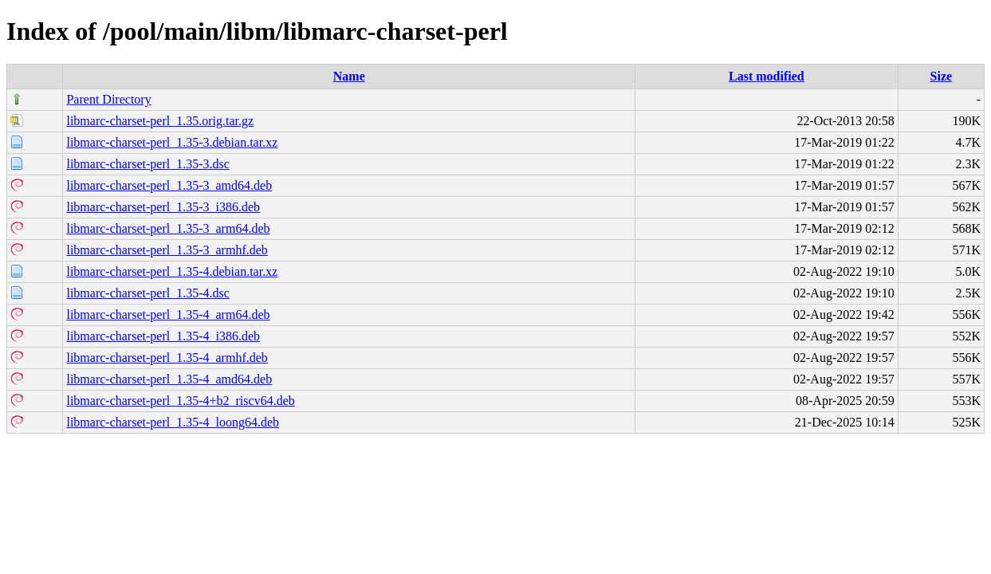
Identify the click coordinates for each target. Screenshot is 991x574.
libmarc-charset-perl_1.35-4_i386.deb (163, 336)
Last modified (766, 76)
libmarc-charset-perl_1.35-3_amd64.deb (169, 185)
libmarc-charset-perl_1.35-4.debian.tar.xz (171, 271)
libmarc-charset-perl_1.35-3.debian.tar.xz (171, 142)
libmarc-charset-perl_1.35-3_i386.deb (163, 207)
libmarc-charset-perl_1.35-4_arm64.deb (167, 314)
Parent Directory (108, 99)
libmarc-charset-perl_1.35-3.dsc (147, 164)
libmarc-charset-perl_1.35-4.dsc (147, 293)
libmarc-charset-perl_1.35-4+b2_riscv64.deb (180, 400)
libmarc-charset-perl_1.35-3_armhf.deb (166, 250)
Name (349, 76)
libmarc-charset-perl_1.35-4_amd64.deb (169, 379)
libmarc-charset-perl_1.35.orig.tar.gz (160, 121)
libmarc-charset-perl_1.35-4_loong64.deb (172, 422)
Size (941, 76)
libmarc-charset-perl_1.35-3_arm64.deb (167, 228)
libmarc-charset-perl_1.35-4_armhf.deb (166, 357)
